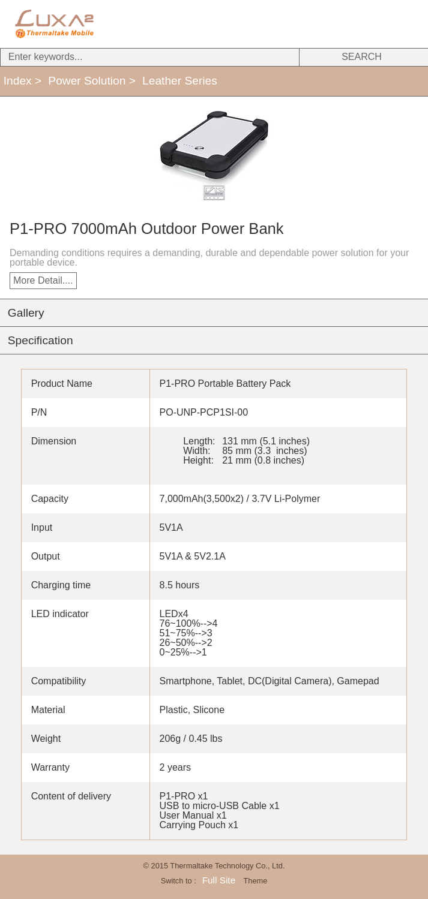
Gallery (26, 312)
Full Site (218, 880)
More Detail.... (43, 280)
